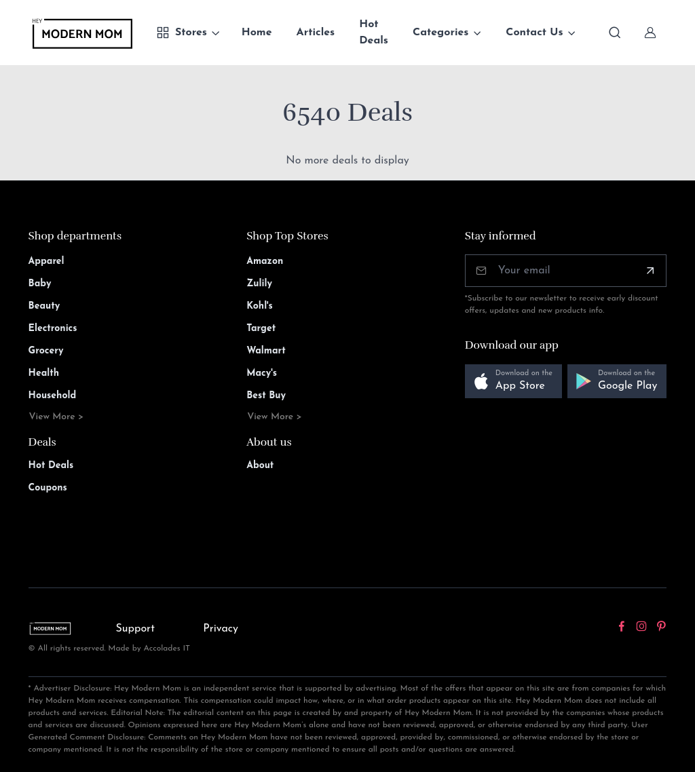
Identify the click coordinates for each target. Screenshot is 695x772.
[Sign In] (650, 32)
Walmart (266, 351)
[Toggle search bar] (615, 32)
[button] (513, 381)
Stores (181, 32)
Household (53, 396)
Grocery (46, 351)
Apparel (46, 261)
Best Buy (266, 396)
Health (44, 373)
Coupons (48, 488)
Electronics (53, 329)
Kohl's (259, 306)
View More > (56, 417)
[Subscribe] (650, 270)
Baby (40, 284)
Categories (441, 32)
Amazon (264, 261)
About (260, 466)
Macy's (261, 373)
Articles (316, 32)
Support (135, 628)
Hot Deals (373, 32)
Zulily (259, 284)
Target (261, 329)
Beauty (44, 306)
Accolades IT (167, 648)
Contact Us (534, 32)
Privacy (220, 628)
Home (257, 32)
